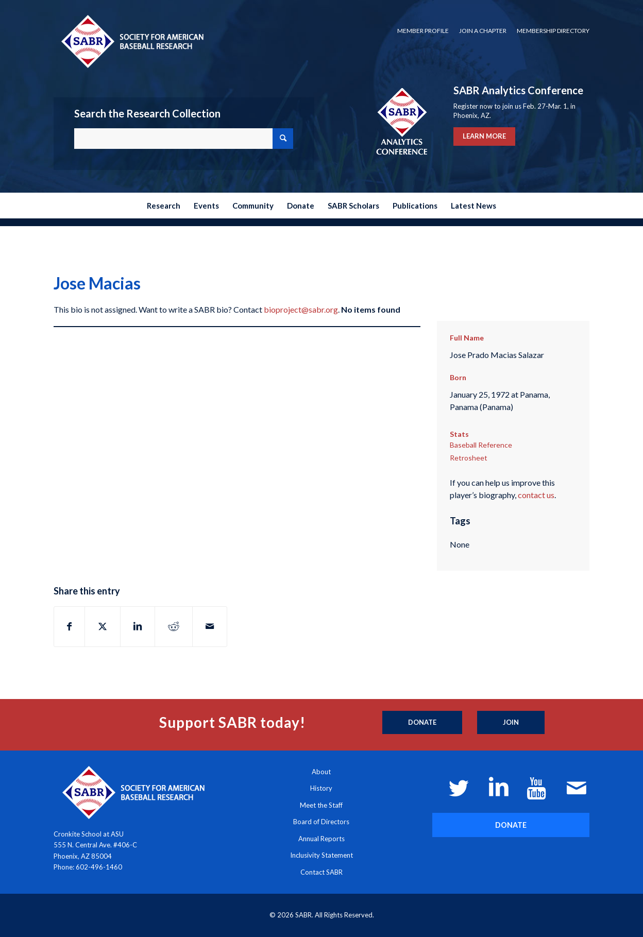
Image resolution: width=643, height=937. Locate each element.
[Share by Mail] (210, 626)
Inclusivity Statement (321, 855)
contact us (536, 495)
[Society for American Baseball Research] (131, 41)
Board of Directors (321, 821)
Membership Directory (553, 31)
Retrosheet (468, 457)
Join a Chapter (482, 31)
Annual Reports (321, 838)
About (321, 772)
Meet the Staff (321, 805)
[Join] (511, 723)
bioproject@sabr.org (301, 309)
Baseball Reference (481, 444)
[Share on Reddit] (173, 626)
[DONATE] (510, 825)
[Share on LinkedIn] (138, 626)
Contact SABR (321, 872)
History (321, 788)
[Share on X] (102, 626)
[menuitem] (423, 30)
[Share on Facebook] (69, 626)
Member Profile (423, 31)
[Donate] (422, 723)
